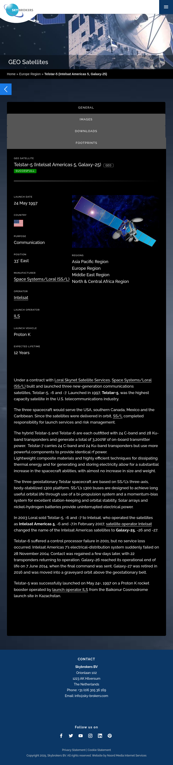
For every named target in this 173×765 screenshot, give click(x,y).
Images (86, 119)
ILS (17, 316)
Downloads (86, 131)
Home (11, 74)
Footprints (86, 143)
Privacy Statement (74, 750)
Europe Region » (63, 74)
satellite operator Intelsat (129, 524)
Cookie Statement (99, 750)
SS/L (117, 416)
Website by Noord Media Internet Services (119, 755)
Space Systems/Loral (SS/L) (42, 279)
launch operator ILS (70, 589)
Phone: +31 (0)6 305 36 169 (86, 690)
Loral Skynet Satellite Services (82, 380)
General (86, 107)
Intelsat (21, 297)
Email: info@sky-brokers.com (86, 696)
